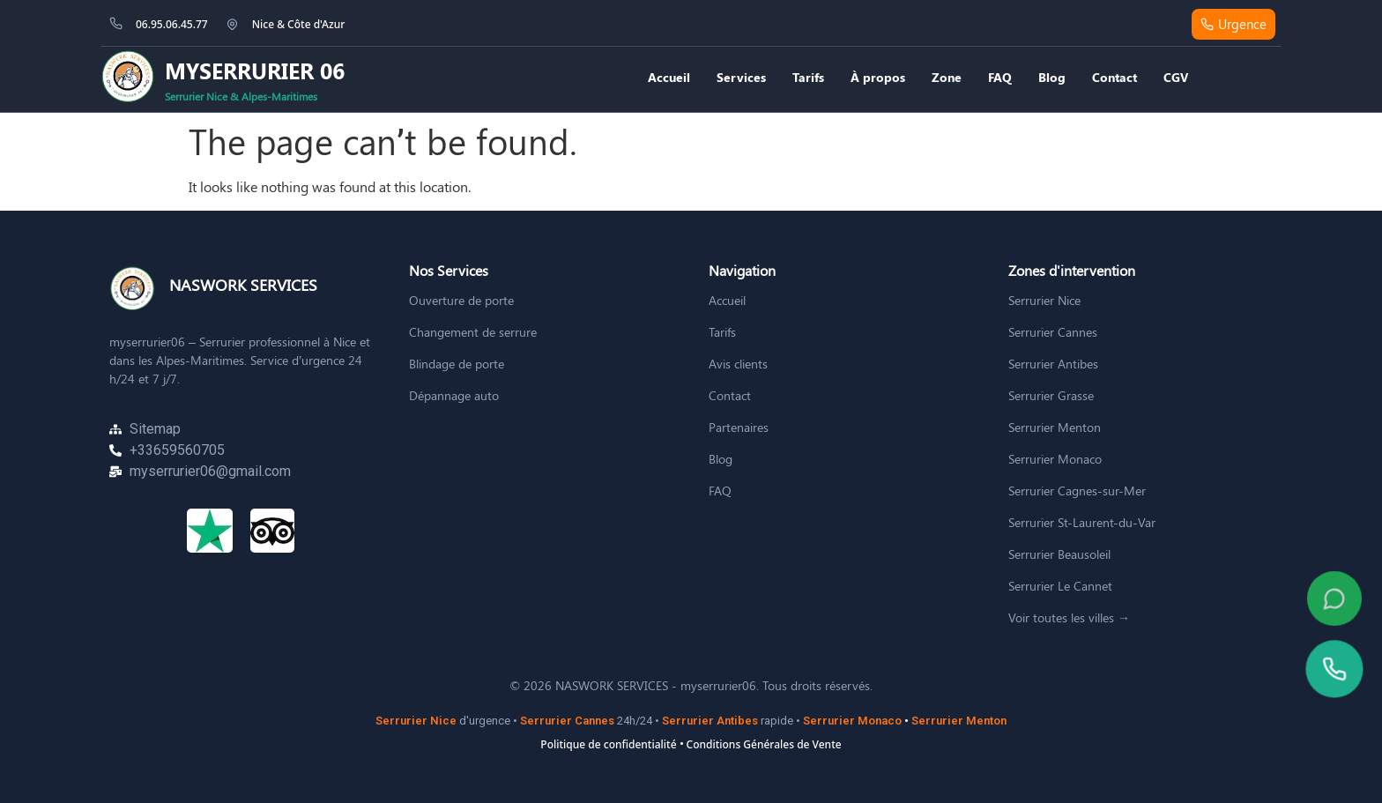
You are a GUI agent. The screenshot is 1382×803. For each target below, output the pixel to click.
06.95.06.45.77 (172, 24)
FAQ (1000, 77)
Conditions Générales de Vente (764, 744)
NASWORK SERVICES (243, 284)
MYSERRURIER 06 (255, 70)
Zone (947, 77)
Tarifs (808, 77)
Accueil (669, 77)
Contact (1114, 77)
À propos (878, 77)
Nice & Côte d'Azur (299, 24)
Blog (1052, 77)
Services (741, 77)
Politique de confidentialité (608, 744)
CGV (1175, 77)
